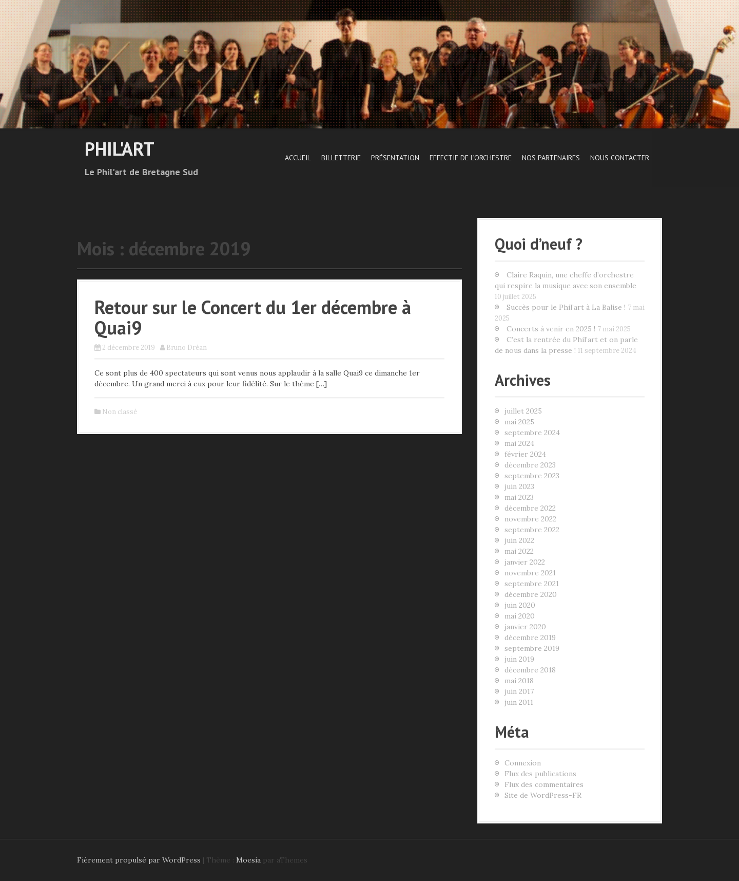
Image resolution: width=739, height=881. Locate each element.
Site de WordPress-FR (542, 795)
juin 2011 (518, 702)
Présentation (395, 157)
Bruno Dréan (186, 347)
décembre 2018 (530, 669)
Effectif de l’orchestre (471, 157)
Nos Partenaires (551, 157)
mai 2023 (519, 497)
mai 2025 (519, 421)
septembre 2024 (532, 432)
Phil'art (119, 149)
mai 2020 (519, 616)
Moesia (248, 860)
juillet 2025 (523, 411)
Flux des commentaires (544, 784)
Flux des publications (540, 773)
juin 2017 (519, 691)
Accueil (298, 157)
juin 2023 (519, 486)
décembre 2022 (530, 508)
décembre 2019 (530, 637)
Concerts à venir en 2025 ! (551, 328)
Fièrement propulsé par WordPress (139, 860)
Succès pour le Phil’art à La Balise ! (566, 307)
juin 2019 (519, 659)
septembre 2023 (531, 475)
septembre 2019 (531, 648)
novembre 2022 (530, 518)
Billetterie (341, 157)
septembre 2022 (531, 529)
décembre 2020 (530, 594)
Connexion (522, 762)
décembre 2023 (530, 465)
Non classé (119, 411)
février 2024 (525, 454)
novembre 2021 (530, 572)
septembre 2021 (531, 583)
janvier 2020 (525, 626)
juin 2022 (519, 540)
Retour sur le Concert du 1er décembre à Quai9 (252, 317)
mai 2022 (519, 551)
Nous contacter (619, 157)
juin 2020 (519, 605)
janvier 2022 (524, 562)
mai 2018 (519, 680)
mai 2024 (519, 443)
